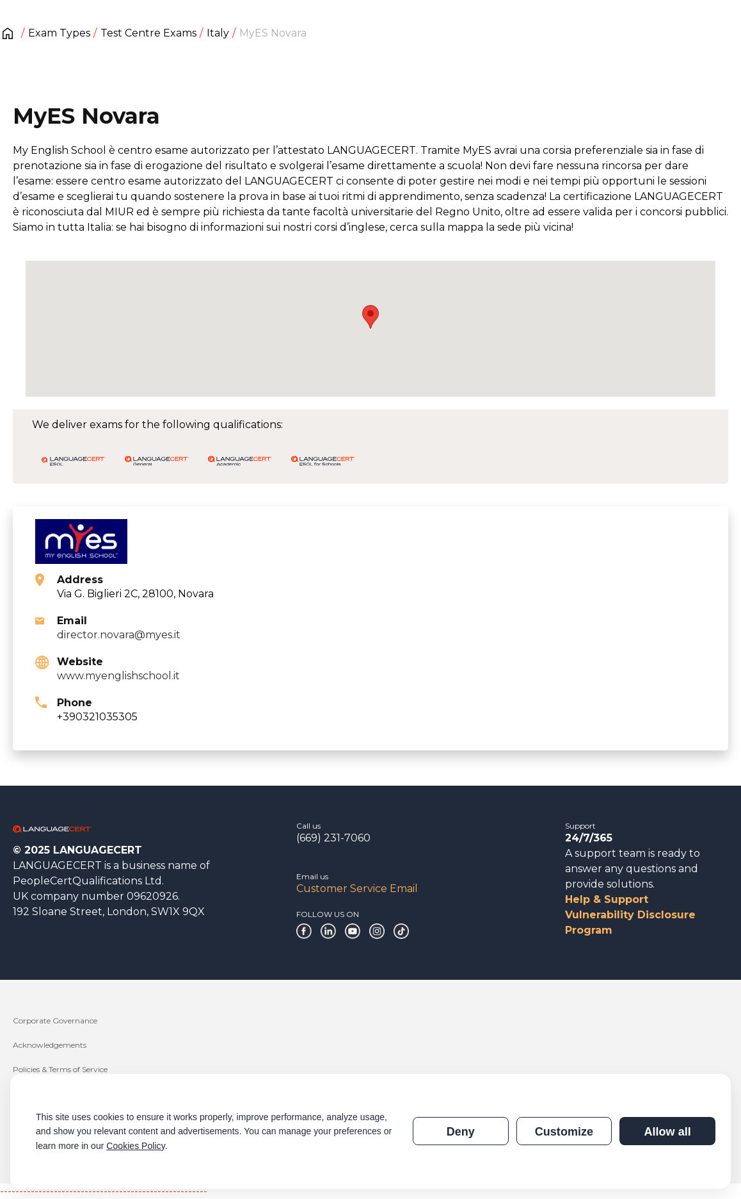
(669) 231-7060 (333, 838)
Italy (218, 33)
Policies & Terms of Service (60, 1069)
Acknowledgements (49, 1045)
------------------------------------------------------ (103, 1191)
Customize (564, 1131)
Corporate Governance (55, 1020)
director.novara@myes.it (118, 635)
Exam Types (59, 33)
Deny (461, 1131)
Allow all (667, 1131)
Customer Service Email (357, 888)
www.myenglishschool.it (118, 676)
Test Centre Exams (148, 33)
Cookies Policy (135, 1146)
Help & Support (606, 899)
